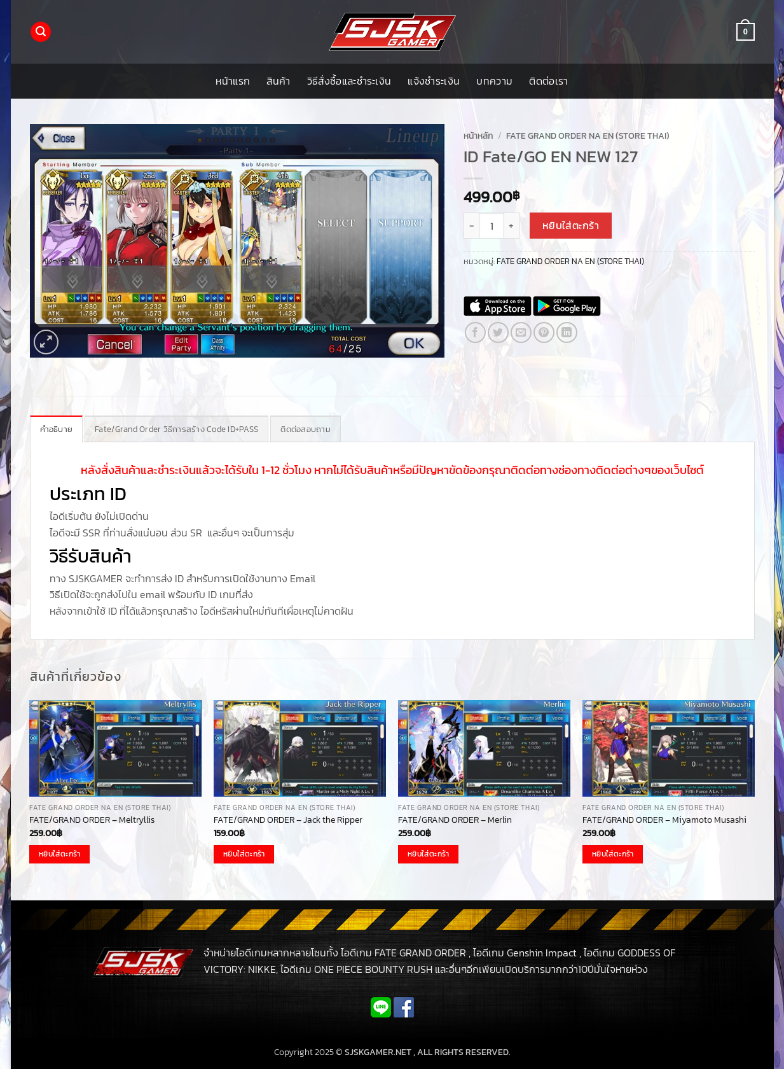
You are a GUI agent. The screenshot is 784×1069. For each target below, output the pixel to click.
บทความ (494, 80)
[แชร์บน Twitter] (498, 332)
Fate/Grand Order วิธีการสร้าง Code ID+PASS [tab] (176, 429)
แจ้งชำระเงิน (434, 80)
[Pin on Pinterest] (543, 332)
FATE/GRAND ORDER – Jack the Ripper (288, 820)
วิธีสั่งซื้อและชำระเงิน (349, 80)
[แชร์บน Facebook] (475, 332)
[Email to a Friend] (521, 332)
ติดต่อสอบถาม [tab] (305, 429)
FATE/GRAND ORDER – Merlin (455, 820)
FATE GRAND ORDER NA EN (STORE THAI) (588, 135)
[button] (41, 32)
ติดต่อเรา (548, 80)
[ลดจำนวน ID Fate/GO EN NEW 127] (471, 225)
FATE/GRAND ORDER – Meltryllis (92, 820)
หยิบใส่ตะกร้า (571, 225)
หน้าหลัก (478, 135)
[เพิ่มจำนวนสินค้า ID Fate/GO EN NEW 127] (511, 225)
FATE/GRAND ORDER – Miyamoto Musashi (664, 820)
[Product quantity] (491, 225)
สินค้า (278, 80)
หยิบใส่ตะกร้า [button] (59, 854)
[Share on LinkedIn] (566, 332)
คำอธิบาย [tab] (56, 429)
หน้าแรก (233, 80)
